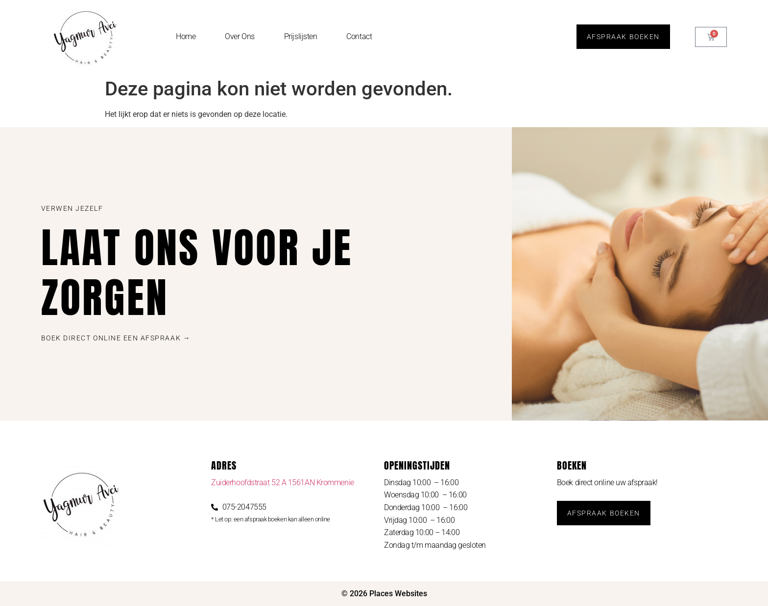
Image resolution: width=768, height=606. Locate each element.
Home (185, 36)
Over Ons (239, 36)
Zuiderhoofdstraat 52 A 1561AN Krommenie (282, 482)
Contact (359, 36)
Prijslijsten (300, 36)
